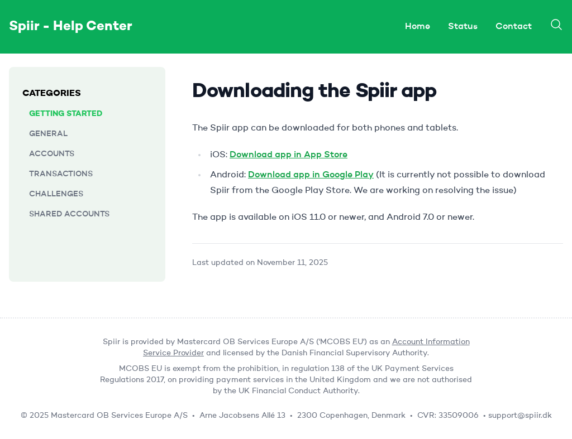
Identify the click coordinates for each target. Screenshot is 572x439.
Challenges (56, 194)
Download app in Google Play (311, 175)
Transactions (61, 174)
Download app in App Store (288, 155)
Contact (513, 26)
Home (417, 26)
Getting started (65, 114)
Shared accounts (69, 214)
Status (463, 26)
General (48, 134)
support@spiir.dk (520, 415)
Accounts (51, 154)
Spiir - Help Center (70, 26)
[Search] (556, 24)
